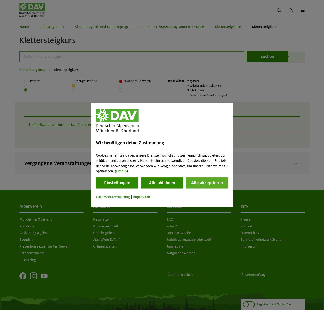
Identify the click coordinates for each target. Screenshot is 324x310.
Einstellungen (117, 183)
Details (121, 171)
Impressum (141, 197)
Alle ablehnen (162, 183)
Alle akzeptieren (207, 183)
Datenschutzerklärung (113, 197)
